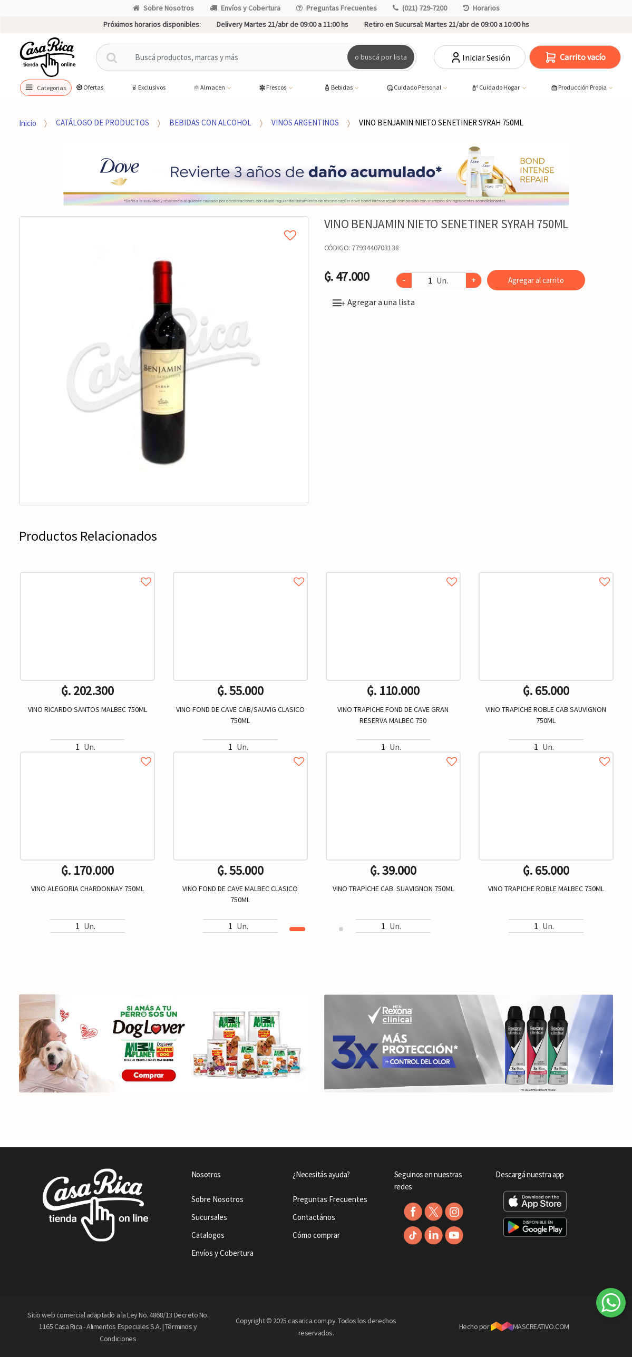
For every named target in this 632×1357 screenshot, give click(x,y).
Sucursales (209, 1217)
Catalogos (208, 1235)
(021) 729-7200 (420, 8)
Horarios (481, 8)
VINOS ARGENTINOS (305, 123)
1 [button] (297, 929)
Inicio (27, 123)
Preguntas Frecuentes (336, 8)
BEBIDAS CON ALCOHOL (210, 123)
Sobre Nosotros (163, 8)
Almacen (209, 88)
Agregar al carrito (536, 280)
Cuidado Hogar (496, 88)
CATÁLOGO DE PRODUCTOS (102, 123)
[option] (164, 361)
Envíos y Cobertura (245, 8)
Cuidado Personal (414, 88)
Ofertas (89, 87)
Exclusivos (148, 87)
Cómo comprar (316, 1235)
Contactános (314, 1217)
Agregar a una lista (374, 302)
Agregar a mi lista (164, 223)
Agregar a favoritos (87, 570)
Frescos (272, 88)
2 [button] (341, 929)
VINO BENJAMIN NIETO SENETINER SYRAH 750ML (441, 123)
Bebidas (338, 88)
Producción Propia (579, 88)
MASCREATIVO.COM (530, 1326)
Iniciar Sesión (480, 57)
